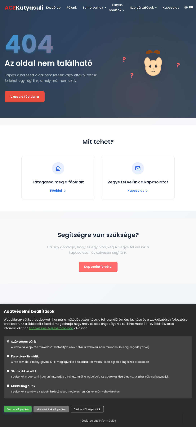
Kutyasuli (24, 7)
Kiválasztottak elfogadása (51, 409)
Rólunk (71, 7)
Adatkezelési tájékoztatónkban (51, 328)
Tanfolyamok (92, 7)
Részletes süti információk (98, 421)
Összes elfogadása (18, 409)
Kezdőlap (53, 7)
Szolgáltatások (142, 7)
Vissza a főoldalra (24, 96)
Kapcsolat (171, 7)
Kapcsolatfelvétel (98, 266)
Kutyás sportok (116, 7)
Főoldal (58, 190)
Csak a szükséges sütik (87, 409)
